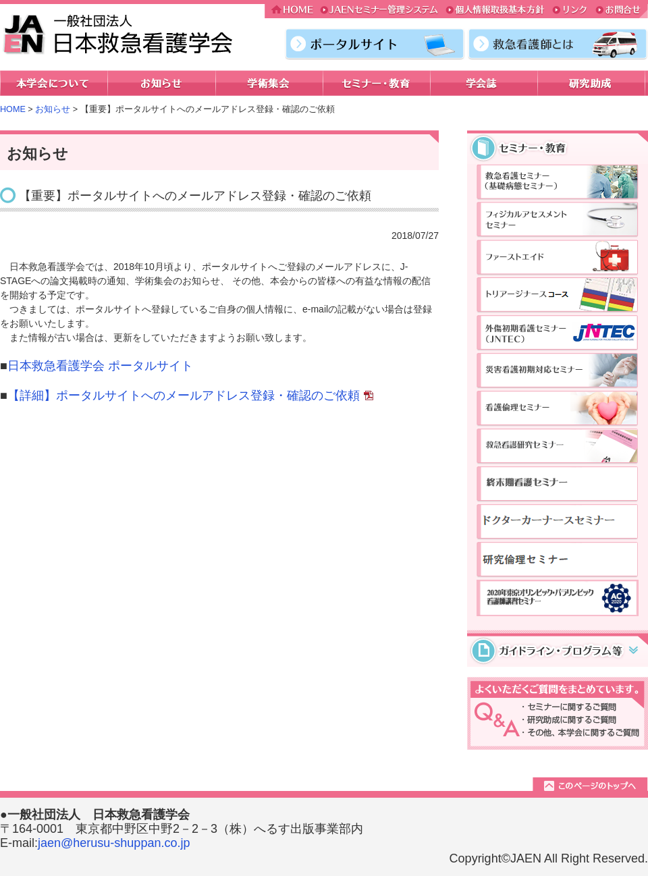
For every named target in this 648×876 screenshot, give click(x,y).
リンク (570, 11)
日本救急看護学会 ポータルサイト (100, 366)
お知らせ (52, 109)
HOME (291, 11)
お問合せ (620, 11)
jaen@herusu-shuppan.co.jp (114, 843)
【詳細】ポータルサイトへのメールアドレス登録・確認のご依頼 (183, 395)
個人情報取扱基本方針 (495, 11)
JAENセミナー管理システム (379, 11)
